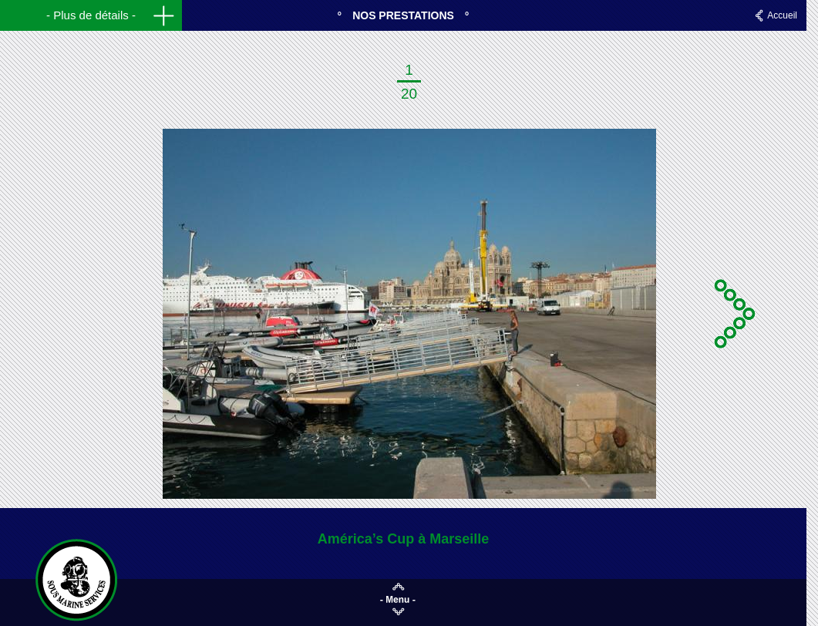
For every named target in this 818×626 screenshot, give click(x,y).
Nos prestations (403, 15)
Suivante (736, 313)
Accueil (782, 15)
